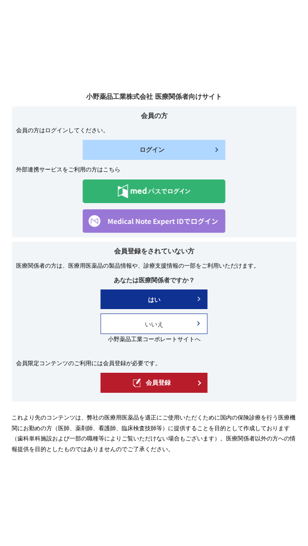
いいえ (154, 324)
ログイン (152, 149)
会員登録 (152, 383)
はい (154, 299)
